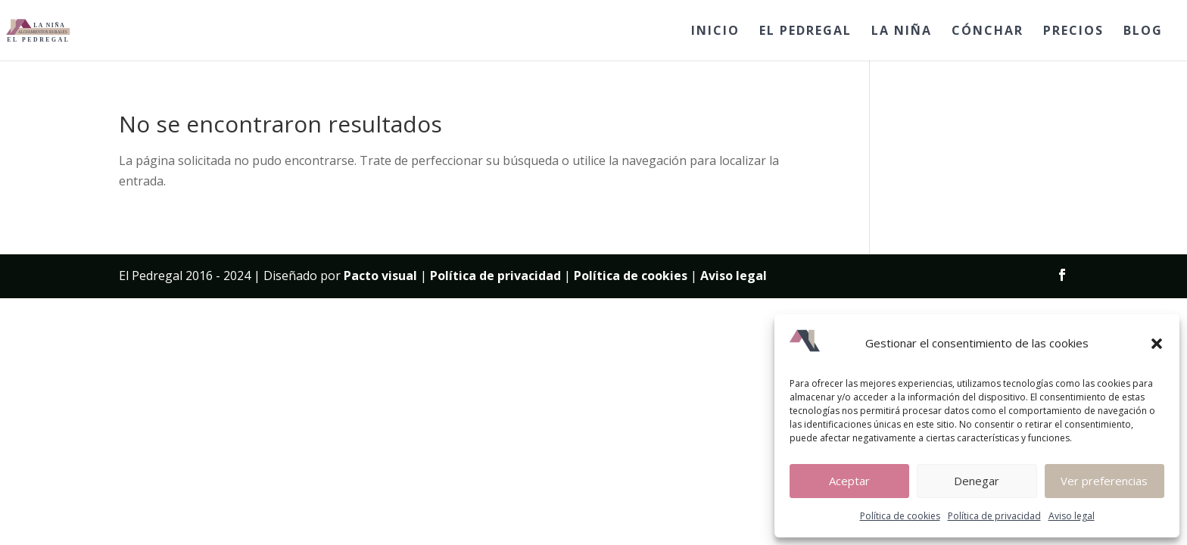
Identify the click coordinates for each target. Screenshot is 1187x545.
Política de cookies (900, 515)
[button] (1156, 343)
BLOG (1143, 32)
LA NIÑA (901, 32)
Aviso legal (1071, 515)
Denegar (976, 480)
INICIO (715, 32)
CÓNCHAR (987, 32)
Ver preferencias (1104, 480)
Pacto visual (380, 275)
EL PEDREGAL (805, 32)
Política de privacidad (994, 515)
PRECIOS (1073, 32)
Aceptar (849, 480)
